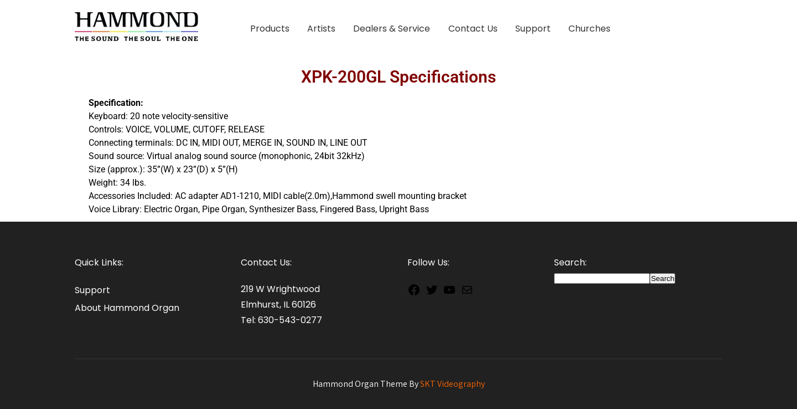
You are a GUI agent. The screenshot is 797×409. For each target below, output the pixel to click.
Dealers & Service (391, 28)
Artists (321, 28)
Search (662, 278)
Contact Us (473, 28)
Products (269, 28)
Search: (570, 262)
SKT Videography (452, 384)
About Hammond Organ (127, 307)
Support (533, 28)
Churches (589, 28)
